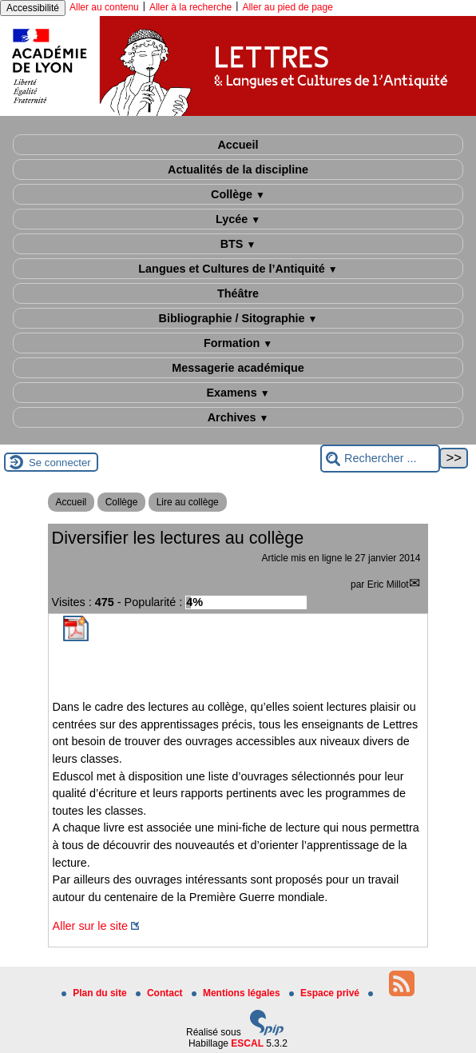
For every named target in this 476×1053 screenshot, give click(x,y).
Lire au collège (188, 502)
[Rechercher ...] (380, 459)
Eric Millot (388, 584)
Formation (238, 343)
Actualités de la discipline (238, 169)
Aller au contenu (104, 7)
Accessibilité (32, 8)
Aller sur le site (90, 925)
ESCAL (247, 1043)
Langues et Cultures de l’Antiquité (237, 268)
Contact (160, 993)
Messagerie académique (238, 367)
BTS (238, 243)
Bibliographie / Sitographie (238, 318)
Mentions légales (237, 993)
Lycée (238, 219)
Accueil (237, 144)
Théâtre (238, 293)
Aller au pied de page (287, 7)
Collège (238, 194)
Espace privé (325, 993)
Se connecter (60, 463)
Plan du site (95, 993)
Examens (237, 392)
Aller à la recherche (190, 7)
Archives (238, 417)
